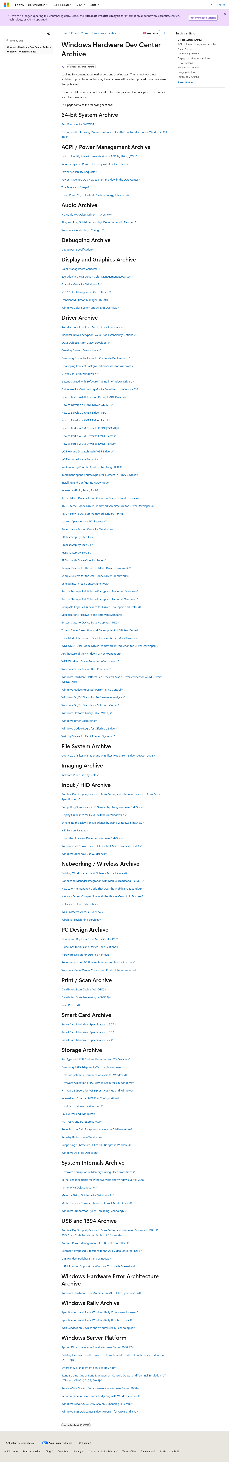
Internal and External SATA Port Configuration (89, 1098)
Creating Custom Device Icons (79, 350)
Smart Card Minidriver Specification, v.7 (85, 1040)
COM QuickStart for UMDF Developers (85, 342)
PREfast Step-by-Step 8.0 (76, 552)
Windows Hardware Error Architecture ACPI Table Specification (100, 1293)
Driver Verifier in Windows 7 (78, 373)
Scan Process (69, 1005)
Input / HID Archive (188, 76)
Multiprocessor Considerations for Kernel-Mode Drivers (95, 1203)
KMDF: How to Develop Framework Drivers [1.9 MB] (93, 513)
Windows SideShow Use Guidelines (83, 853)
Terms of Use (129, 1451)
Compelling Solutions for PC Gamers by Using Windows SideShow (102, 807)
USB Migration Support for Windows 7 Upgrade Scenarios (97, 1266)
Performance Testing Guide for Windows (86, 529)
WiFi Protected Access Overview (81, 912)
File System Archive (188, 67)
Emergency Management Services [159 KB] (87, 1367)
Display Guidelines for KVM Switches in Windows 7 (92, 815)
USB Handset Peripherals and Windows (85, 1258)
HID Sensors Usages (73, 830)
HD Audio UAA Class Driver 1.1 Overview (86, 214)
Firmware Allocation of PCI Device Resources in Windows (96, 1082)
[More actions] (164, 33)
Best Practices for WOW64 (77, 124)
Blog (48, 1451)
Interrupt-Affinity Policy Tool (78, 490)
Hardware (113, 33)
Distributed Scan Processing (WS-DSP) (85, 997)
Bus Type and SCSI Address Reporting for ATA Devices (94, 1059)
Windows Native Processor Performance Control (91, 689)
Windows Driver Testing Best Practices (84, 669)
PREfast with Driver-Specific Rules (82, 560)
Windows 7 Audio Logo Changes (81, 230)
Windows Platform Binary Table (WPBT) (85, 713)
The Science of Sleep (74, 187)
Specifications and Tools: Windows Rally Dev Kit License (95, 1320)
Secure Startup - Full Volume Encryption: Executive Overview (98, 591)
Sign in (221, 4)
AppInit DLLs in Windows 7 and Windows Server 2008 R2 (96, 1347)
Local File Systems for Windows (80, 1106)
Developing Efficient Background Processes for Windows (96, 366)
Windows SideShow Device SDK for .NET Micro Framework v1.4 (100, 846)
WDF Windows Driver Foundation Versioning (89, 661)
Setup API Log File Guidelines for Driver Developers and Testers (100, 607)
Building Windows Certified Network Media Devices (93, 873)
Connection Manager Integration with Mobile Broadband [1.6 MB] (101, 881)
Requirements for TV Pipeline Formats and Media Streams (96, 962)
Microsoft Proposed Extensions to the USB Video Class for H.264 (100, 1250)
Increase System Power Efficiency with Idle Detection (93, 164)
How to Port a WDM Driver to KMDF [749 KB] (89, 428)
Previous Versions (80, 33)
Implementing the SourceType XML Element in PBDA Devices (98, 474)
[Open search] (212, 5)
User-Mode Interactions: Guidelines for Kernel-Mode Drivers (98, 638)
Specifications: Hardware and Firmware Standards (92, 614)
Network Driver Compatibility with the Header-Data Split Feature (101, 896)
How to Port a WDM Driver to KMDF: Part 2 (87, 443)
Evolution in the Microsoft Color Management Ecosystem (96, 276)
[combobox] (28, 40)
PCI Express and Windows (77, 1114)
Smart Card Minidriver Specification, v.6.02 (87, 1032)
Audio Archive (185, 49)
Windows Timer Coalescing (78, 720)
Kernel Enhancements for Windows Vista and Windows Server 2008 (103, 1179)
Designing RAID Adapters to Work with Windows (91, 1067)
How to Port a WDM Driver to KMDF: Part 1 (87, 436)
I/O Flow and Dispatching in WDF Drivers (86, 451)
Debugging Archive (188, 53)
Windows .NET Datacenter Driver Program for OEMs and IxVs (98, 1411)
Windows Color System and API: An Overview (89, 307)
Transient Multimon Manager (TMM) (83, 300)
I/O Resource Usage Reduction (80, 459)
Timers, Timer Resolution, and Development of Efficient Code (98, 630)
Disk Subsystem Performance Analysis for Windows (93, 1075)
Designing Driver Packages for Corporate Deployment (94, 358)
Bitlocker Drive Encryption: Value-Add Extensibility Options (97, 335)
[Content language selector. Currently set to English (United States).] (20, 1443)
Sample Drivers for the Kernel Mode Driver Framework (94, 568)
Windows (99, 33)
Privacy (77, 1451)
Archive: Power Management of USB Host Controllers (93, 1243)
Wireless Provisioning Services (80, 919)
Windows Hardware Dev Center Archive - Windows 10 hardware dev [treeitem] (30, 49)
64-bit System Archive (190, 39)
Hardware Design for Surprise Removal (85, 954)
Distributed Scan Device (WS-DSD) (82, 989)
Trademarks (147, 1451)
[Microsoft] (6, 4)
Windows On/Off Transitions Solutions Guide (89, 705)
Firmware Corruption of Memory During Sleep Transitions (96, 1172)
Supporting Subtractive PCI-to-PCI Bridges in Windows (95, 1145)
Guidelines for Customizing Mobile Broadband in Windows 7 (98, 389)
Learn (64, 33)
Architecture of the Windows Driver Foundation (90, 653)
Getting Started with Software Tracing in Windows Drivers (96, 381)
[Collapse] (48, 33)
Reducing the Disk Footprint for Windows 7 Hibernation (95, 1129)
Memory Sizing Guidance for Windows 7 (86, 1195)
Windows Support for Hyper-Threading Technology (92, 1211)
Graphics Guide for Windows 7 (80, 284)
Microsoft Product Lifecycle (102, 15)
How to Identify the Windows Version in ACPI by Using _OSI (97, 156)
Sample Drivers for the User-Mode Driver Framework (94, 576)
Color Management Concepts (79, 268)
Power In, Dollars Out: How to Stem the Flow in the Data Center (99, 179)
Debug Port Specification (76, 249)
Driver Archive (185, 62)
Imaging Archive (187, 72)
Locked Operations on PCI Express (82, 521)
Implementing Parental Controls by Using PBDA (90, 467)
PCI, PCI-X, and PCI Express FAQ (80, 1121)
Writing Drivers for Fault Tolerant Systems (86, 736)
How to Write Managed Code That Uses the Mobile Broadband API (101, 888)
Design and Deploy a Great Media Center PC (88, 939)
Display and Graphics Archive (194, 58)
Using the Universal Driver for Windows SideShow (92, 838)
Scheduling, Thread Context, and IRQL (84, 583)
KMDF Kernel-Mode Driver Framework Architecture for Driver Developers (106, 506)
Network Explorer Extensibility (79, 904)
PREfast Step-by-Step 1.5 (76, 537)
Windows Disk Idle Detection (79, 1152)
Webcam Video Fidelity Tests (78, 775)
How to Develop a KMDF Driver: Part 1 (84, 412)
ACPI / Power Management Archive (197, 44)
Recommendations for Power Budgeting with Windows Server (99, 1396)
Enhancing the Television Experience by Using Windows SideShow (101, 822)
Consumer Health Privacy (101, 1451)
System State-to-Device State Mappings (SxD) (89, 622)
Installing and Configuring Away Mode (85, 482)
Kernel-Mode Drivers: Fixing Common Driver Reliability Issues (99, 498)
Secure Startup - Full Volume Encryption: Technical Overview (98, 599)
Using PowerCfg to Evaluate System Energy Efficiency (94, 195)
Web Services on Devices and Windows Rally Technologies (97, 1327)
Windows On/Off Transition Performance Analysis (91, 697)
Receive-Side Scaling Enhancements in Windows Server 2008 (99, 1388)
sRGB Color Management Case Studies (85, 292)
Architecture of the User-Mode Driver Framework (91, 327)
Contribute (63, 1451)
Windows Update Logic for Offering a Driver (88, 728)
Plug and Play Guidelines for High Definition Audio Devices (97, 222)
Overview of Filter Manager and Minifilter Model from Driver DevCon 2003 (107, 755)
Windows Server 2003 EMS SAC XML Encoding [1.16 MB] (96, 1403)
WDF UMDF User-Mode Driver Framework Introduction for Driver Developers (109, 646)
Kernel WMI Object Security (78, 1187)
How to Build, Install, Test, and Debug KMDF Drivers (92, 397)
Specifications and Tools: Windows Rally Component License (98, 1312)
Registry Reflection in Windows (80, 1137)
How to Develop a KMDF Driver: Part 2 (84, 420)
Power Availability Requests (78, 171)
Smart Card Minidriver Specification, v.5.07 (87, 1024)
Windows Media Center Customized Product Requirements (97, 970)
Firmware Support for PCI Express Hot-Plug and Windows (96, 1090)
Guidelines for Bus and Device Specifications (88, 947)
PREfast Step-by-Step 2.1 (76, 544)
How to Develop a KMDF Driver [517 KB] (85, 405)
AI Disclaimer (11, 1451)
